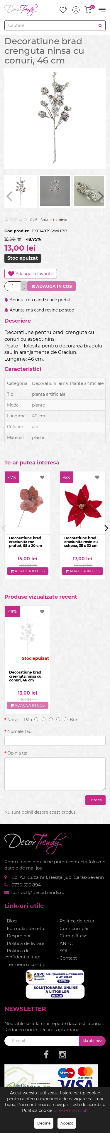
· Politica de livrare (24, 943)
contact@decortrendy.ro (37, 892)
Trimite (95, 800)
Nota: (12, 719)
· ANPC (65, 943)
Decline (43, 1123)
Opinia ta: (17, 753)
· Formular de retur (25, 928)
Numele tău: (19, 731)
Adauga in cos (51, 286)
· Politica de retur (75, 921)
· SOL (63, 950)
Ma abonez (92, 1041)
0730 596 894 (26, 885)
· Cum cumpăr (73, 928)
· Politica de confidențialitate (22, 954)
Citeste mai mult (70, 1110)
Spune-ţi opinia (53, 220)
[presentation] (9, 195)
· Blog (10, 921)
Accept (66, 1123)
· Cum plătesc (72, 936)
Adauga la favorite (30, 274)
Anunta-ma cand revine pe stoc (39, 310)
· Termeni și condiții (25, 964)
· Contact (67, 958)
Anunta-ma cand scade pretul (37, 299)
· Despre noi (17, 936)
